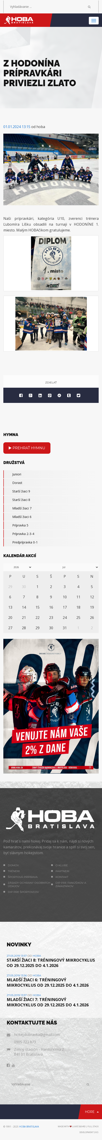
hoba (37, 955)
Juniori (12, 474)
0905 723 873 (25, 1041)
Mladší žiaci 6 (17, 517)
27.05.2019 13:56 (17, 975)
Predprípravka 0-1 (20, 542)
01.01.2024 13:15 (16, 126)
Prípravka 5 (15, 525)
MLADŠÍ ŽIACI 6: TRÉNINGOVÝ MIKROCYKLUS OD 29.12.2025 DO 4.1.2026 (48, 982)
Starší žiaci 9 (16, 491)
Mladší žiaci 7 (17, 508)
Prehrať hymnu (27, 448)
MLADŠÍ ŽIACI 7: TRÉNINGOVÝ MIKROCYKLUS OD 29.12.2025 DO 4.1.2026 (48, 1002)
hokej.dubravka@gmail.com (37, 1034)
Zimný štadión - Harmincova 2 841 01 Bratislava (39, 1052)
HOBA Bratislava (29, 1126)
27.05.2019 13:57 (17, 955)
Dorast (12, 483)
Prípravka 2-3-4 (18, 534)
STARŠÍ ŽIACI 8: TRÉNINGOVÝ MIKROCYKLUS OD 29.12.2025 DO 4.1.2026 (51, 962)
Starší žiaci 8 (16, 500)
